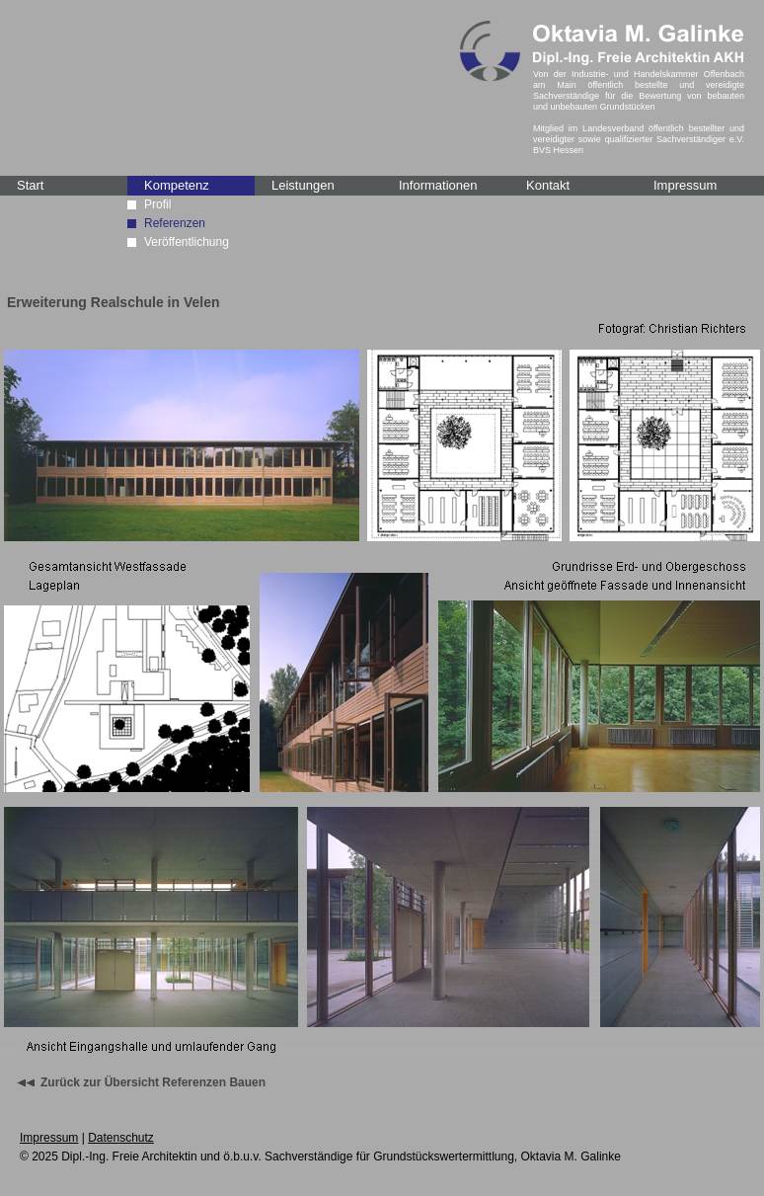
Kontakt (548, 185)
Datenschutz (121, 1138)
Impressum (685, 185)
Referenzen (174, 223)
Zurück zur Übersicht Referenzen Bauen (153, 1082)
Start (30, 185)
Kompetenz (176, 185)
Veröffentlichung (186, 242)
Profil (157, 204)
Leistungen (303, 185)
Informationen (438, 185)
